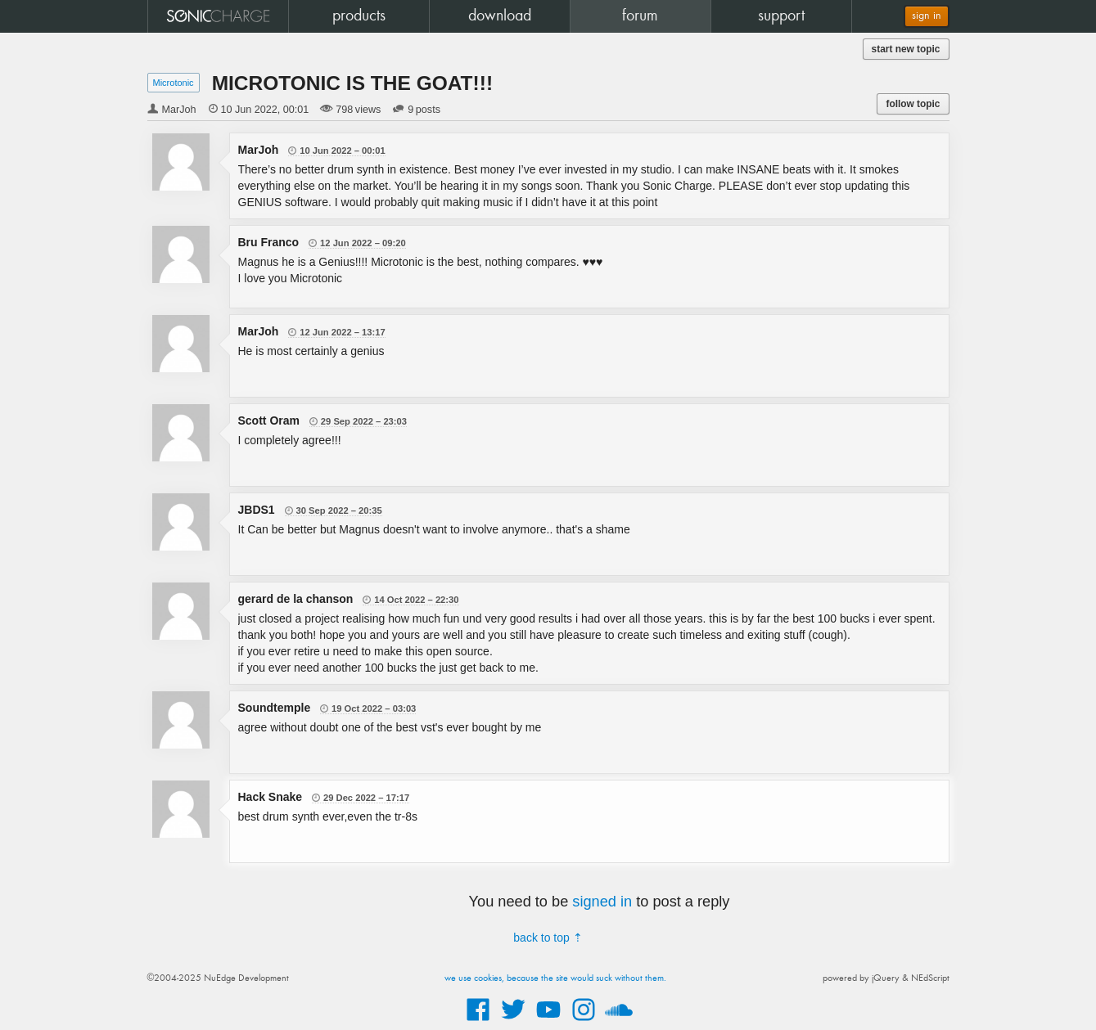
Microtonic (173, 83)
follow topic (913, 104)
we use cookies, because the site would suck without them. (555, 978)
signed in (602, 901)
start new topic (906, 49)
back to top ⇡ (547, 937)
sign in (926, 16)
